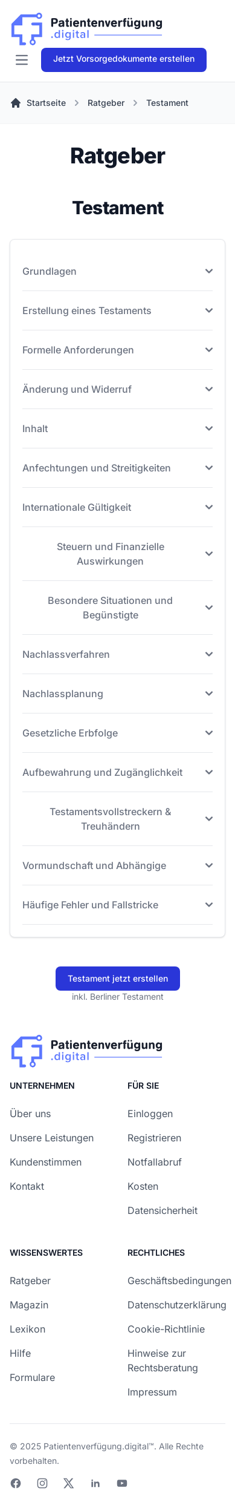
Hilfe (20, 1353)
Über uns (30, 1113)
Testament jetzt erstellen (118, 978)
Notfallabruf (154, 1162)
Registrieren (154, 1138)
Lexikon (27, 1329)
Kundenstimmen (46, 1162)
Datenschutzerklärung (177, 1305)
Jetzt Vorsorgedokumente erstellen (124, 58)
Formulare (32, 1377)
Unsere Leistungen (52, 1138)
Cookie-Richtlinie (166, 1329)
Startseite (38, 103)
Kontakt (27, 1186)
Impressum (152, 1392)
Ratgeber (30, 1280)
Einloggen (150, 1113)
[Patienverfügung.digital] (87, 26)
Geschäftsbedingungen (179, 1280)
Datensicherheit (162, 1210)
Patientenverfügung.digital (96, 1446)
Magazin (29, 1305)
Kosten (142, 1186)
